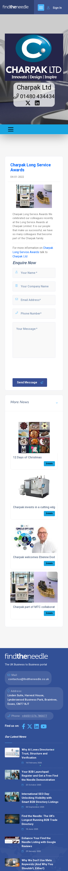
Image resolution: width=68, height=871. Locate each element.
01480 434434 (34, 96)
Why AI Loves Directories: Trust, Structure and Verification (38, 753)
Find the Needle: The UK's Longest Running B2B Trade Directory (39, 820)
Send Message (30, 382)
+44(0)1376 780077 (34, 716)
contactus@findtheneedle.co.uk (28, 679)
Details (49, 463)
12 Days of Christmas (27, 457)
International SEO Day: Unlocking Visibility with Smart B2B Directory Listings (40, 798)
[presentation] (39, 368)
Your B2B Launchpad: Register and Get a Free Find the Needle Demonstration (40, 775)
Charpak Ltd (34, 87)
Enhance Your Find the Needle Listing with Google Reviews (39, 842)
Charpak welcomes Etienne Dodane (36, 557)
